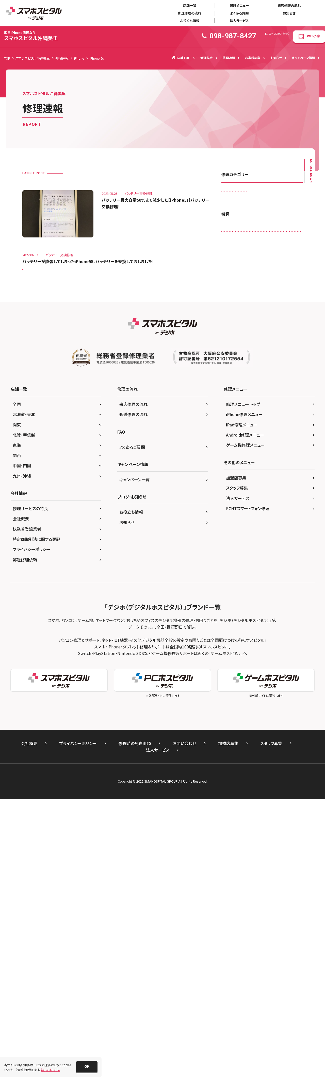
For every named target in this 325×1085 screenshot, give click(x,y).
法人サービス (239, 20)
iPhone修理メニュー (244, 700)
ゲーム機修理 (263, 203)
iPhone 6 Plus (234, 478)
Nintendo (231, 521)
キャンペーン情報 (303, 58)
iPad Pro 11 (233, 394)
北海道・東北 (24, 700)
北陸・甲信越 (24, 720)
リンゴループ (233, 256)
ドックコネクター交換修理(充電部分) (249, 235)
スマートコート (270, 214)
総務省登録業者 (27, 814)
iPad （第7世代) (265, 352)
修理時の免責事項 (135, 1029)
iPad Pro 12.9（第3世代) (269, 405)
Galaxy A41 (273, 321)
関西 (17, 741)
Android (230, 321)
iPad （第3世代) (251, 342)
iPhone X (231, 510)
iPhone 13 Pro (259, 457)
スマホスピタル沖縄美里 (31, 36)
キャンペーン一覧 (134, 765)
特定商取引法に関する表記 (36, 825)
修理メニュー (239, 5)
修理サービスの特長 (30, 794)
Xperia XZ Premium (274, 542)
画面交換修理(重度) (238, 277)
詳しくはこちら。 (50, 1069)
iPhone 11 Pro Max (267, 426)
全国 (17, 689)
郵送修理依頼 (25, 845)
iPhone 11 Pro (235, 426)
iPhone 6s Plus (287, 478)
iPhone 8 (253, 489)
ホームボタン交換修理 (274, 246)
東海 (17, 730)
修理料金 (206, 58)
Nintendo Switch (258, 521)
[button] (87, 1066)
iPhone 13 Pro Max (238, 468)
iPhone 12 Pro (235, 447)
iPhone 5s (112, 232)
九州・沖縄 (22, 761)
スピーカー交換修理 (238, 214)
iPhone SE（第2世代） (263, 499)
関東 (17, 710)
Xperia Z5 (264, 552)
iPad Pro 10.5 (270, 384)
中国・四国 (22, 751)
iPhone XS (278, 510)
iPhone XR (254, 510)
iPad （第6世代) (235, 352)
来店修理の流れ (289, 5)
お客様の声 (252, 58)
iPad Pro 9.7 (233, 415)
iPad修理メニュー (241, 710)
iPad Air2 (264, 373)
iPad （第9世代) (265, 363)
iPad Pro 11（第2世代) (266, 394)
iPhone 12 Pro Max (267, 447)
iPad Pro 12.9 (234, 405)
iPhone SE (232, 499)
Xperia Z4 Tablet (236, 552)
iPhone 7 (231, 489)
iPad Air (290, 363)
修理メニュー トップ (243, 689)
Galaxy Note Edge (275, 331)
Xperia (246, 542)
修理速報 (229, 58)
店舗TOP (181, 58)
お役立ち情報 (189, 20)
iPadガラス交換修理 (238, 193)
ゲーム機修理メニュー (245, 730)
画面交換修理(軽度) (266, 267)
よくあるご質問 (132, 732)
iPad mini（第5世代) (238, 384)
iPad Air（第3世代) (237, 373)
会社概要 (21, 804)
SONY (229, 542)
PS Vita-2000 (272, 531)
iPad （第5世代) (281, 342)
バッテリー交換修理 (237, 246)
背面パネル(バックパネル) (277, 277)
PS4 (293, 531)
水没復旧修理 (282, 256)
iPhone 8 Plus (278, 489)
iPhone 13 (232, 457)
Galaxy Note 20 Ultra (239, 331)
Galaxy (250, 321)
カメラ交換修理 (235, 203)
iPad (228, 342)
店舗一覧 (189, 5)
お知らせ (289, 13)
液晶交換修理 (234, 267)
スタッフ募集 (237, 773)
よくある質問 (239, 13)
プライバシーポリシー (31, 835)
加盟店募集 (236, 763)
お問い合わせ (184, 1029)
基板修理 (257, 256)
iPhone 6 (290, 468)
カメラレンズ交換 (272, 193)
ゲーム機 (286, 552)
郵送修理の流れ (189, 13)
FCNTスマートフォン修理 (247, 794)
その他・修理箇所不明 (239, 224)
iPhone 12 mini (259, 436)
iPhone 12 (232, 436)
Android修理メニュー (245, 720)
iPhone (257, 415)
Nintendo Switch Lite (239, 531)
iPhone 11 (278, 415)
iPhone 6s (260, 478)
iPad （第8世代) (235, 363)
